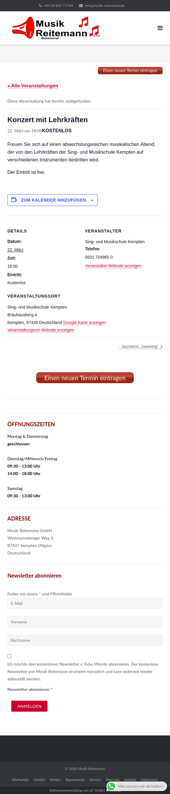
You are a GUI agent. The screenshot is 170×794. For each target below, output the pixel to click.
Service (95, 779)
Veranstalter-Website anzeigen (113, 265)
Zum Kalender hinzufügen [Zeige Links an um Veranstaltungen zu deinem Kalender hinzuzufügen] (53, 200)
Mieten (55, 779)
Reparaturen (75, 779)
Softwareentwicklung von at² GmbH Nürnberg (85, 790)
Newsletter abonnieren (29, 689)
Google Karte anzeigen (84, 322)
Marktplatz (20, 779)
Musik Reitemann (91, 768)
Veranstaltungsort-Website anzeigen (40, 330)
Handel (39, 779)
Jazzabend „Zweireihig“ (140, 347)
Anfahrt (130, 779)
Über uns (112, 779)
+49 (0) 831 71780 (58, 5)
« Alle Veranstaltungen (32, 85)
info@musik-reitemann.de (104, 5)
